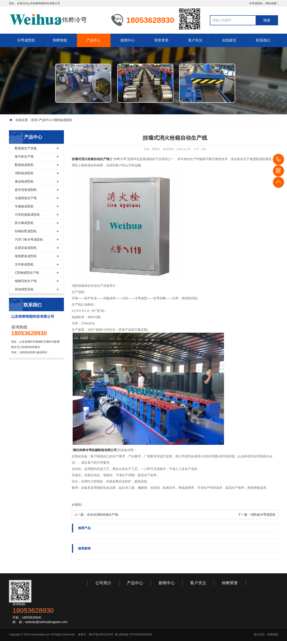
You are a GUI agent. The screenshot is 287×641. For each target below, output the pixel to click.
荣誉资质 (161, 40)
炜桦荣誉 (230, 583)
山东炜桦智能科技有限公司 (44, 3)
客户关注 (195, 40)
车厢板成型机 (24, 206)
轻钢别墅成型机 (26, 231)
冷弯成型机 (256, 3)
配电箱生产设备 (26, 148)
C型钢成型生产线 (27, 272)
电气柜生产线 (24, 156)
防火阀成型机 (24, 223)
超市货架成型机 (26, 189)
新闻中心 (127, 40)
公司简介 (103, 583)
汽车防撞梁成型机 (27, 214)
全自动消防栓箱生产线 (102, 514)
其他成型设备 (24, 289)
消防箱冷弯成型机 (263, 514)
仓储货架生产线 (26, 198)
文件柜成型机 (24, 264)
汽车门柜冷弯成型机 (29, 239)
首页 (34, 120)
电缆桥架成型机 (26, 256)
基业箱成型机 (24, 181)
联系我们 (263, 40)
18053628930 (278, 159)
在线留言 (229, 40)
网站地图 (271, 3)
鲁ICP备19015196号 (101, 634)
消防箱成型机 (62, 120)
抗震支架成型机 (26, 248)
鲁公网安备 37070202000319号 (133, 634)
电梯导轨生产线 (26, 281)
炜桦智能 (60, 40)
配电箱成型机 (24, 165)
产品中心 (94, 40)
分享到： (78, 504)
